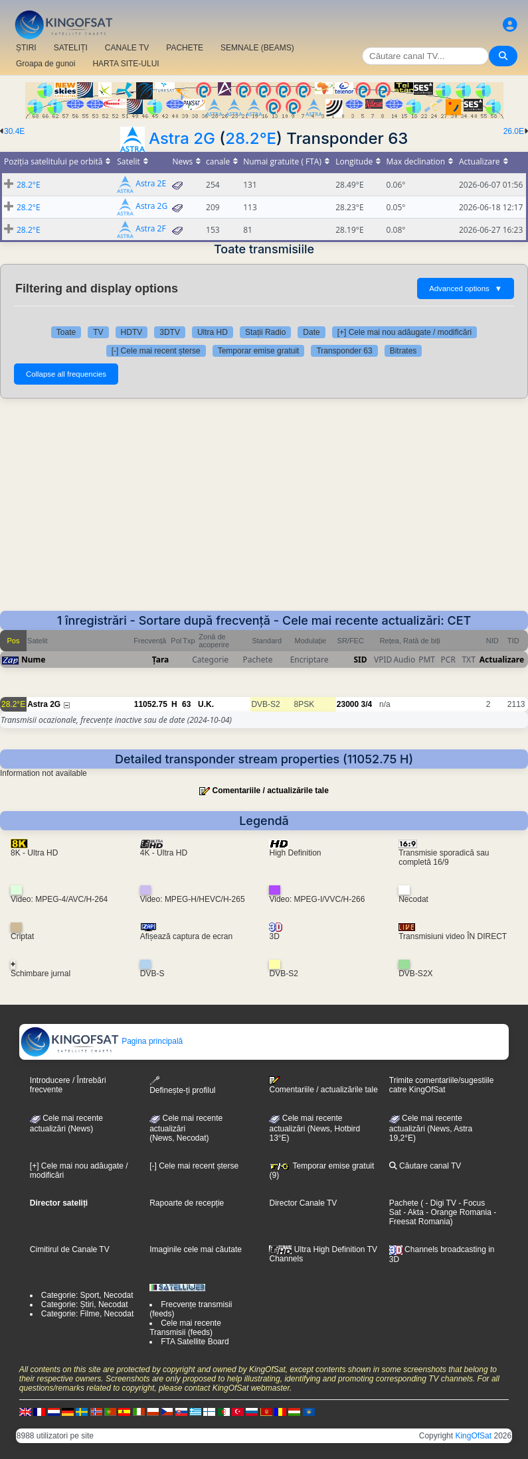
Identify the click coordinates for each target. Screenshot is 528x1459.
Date (311, 332)
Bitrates (403, 350)
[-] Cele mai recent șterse (156, 350)
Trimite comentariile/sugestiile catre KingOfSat (441, 1085)
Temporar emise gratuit (259, 350)
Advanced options (465, 288)
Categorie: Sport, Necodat (87, 1295)
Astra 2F (150, 229)
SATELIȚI (71, 47)
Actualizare (502, 659)
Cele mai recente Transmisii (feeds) (185, 1327)
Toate (66, 332)
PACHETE (184, 47)
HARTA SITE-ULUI (125, 63)
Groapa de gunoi (45, 63)
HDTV (132, 332)
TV (98, 332)
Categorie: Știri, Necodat (84, 1304)
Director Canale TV (303, 1203)
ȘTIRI (26, 47)
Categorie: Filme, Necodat (87, 1313)
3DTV (169, 332)
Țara (160, 659)
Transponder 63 (344, 350)
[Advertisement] (264, 511)
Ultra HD (212, 332)
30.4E (14, 131)
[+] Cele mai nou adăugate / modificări (404, 332)
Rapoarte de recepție (186, 1203)
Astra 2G (182, 138)
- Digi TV (441, 1203)
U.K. (206, 704)
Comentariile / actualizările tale (270, 790)
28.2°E (250, 138)
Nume (33, 659)
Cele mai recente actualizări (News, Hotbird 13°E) (314, 1128)
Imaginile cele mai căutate (195, 1249)
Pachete (403, 1203)
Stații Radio (265, 332)
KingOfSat (473, 1435)
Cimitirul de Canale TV (70, 1249)
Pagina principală (101, 1041)
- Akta (412, 1212)
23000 (348, 704)
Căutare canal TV (425, 1166)
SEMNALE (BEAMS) (257, 47)
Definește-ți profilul (182, 1085)
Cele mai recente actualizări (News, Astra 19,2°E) (430, 1128)
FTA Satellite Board (195, 1341)
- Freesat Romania (442, 1217)
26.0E (513, 131)
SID (360, 659)
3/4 (367, 704)
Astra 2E (150, 184)
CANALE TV (127, 47)
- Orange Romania (457, 1212)
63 (186, 704)
